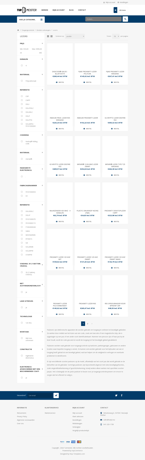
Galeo (28, 231)
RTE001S (29, 239)
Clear (42, 43)
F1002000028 (31, 227)
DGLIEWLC (30, 211)
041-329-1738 (108, 424)
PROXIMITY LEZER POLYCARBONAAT (60, 304)
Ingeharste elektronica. (26, 169)
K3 (27, 196)
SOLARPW (29, 251)
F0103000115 (31, 223)
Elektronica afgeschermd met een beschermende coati (30, 369)
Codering (24, 135)
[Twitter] (116, 395)
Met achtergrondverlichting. (32, 284)
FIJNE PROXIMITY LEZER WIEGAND (115, 72)
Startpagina (18, 30)
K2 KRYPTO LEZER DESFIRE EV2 (115, 119)
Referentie (25, 90)
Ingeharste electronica (30, 357)
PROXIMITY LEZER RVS (87, 303)
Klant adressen (77, 416)
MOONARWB (30, 235)
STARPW (29, 255)
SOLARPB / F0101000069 (31, 125)
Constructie (26, 349)
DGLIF (28, 215)
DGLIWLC (29, 112)
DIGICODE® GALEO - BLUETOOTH (60, 72)
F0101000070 (31, 219)
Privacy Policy (22, 416)
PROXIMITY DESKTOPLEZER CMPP (115, 212)
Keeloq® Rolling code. (31, 142)
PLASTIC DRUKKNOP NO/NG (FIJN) (87, 212)
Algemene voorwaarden (26, 420)
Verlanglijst (76, 427)
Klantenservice (50, 413)
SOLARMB (29, 247)
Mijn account (110, 2)
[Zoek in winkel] (103, 19)
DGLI (27, 104)
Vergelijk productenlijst (80, 430)
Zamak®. (29, 159)
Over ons (20, 423)
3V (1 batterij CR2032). (30, 273)
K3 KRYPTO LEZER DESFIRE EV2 (60, 165)
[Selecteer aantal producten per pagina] (116, 36)
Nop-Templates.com (77, 454)
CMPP (28, 100)
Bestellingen (76, 420)
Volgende (92, 323)
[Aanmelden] (39, 395)
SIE (27, 243)
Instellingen (124, 2)
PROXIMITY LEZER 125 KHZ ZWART (87, 258)
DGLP (28, 116)
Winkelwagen (77, 423)
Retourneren (21, 413)
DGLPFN (29, 120)
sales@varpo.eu (109, 420)
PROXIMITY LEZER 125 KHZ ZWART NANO (115, 258)
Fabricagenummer (28, 185)
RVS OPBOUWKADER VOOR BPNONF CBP (115, 304)
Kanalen (24, 59)
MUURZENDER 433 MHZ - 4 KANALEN (60, 212)
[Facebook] (121, 395)
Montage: (24, 332)
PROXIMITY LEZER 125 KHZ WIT (60, 258)
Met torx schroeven (29, 339)
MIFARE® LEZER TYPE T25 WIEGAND (115, 165)
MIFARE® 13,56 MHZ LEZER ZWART (87, 165)
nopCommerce (77, 450)
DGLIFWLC (30, 108)
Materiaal (24, 74)
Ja (26, 292)
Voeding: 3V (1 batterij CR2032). (30, 264)
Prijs (22, 43)
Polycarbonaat (31, 81)
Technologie (26, 316)
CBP (27, 96)
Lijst (51, 36)
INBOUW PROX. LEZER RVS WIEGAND (60, 119)
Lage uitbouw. (26, 301)
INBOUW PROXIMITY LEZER (87, 118)
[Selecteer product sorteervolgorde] (75, 36)
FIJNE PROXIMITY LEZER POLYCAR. (87, 72)
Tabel (48, 36)
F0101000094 (31, 192)
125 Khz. (29, 323)
